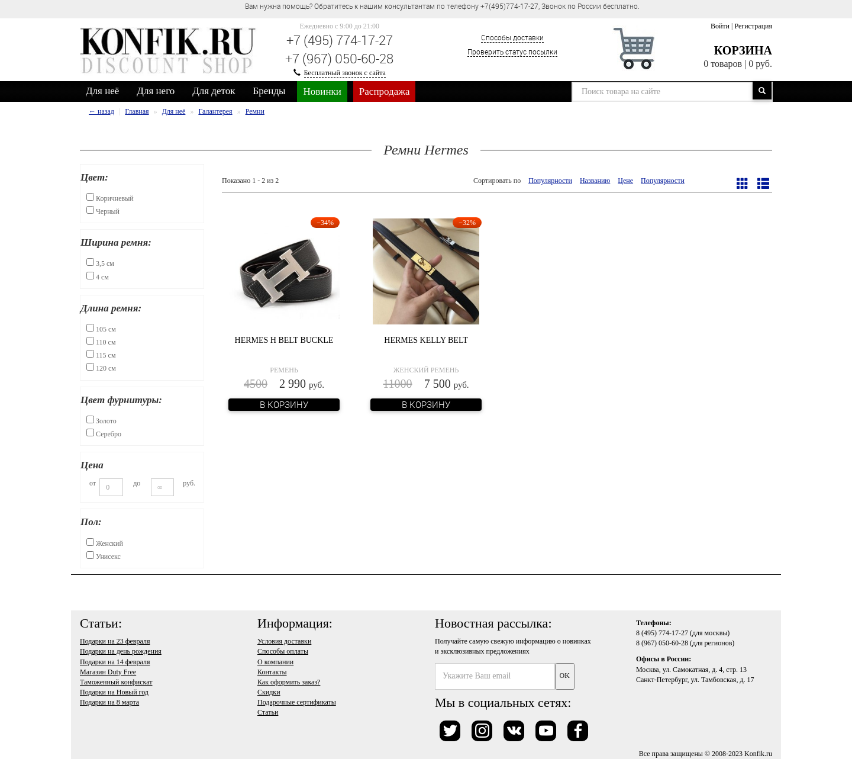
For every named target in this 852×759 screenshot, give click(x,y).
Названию (595, 180)
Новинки (322, 91)
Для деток (213, 91)
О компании (275, 662)
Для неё (102, 91)
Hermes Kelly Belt (425, 340)
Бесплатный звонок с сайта (345, 73)
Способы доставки (512, 37)
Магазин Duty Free (108, 672)
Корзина (743, 50)
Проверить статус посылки (512, 51)
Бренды (269, 91)
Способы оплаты (282, 651)
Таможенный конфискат (116, 682)
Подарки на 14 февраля (115, 662)
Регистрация (753, 26)
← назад (101, 111)
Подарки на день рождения (121, 651)
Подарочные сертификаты (296, 702)
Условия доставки (284, 641)
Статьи (267, 712)
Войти (720, 26)
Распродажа (384, 91)
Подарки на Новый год (114, 692)
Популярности (550, 180)
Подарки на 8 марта (109, 702)
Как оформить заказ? (288, 682)
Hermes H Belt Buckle (284, 340)
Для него (156, 91)
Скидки (268, 692)
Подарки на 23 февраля (115, 641)
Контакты (272, 672)
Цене (625, 180)
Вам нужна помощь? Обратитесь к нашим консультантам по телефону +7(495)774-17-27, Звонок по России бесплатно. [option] (442, 6)
